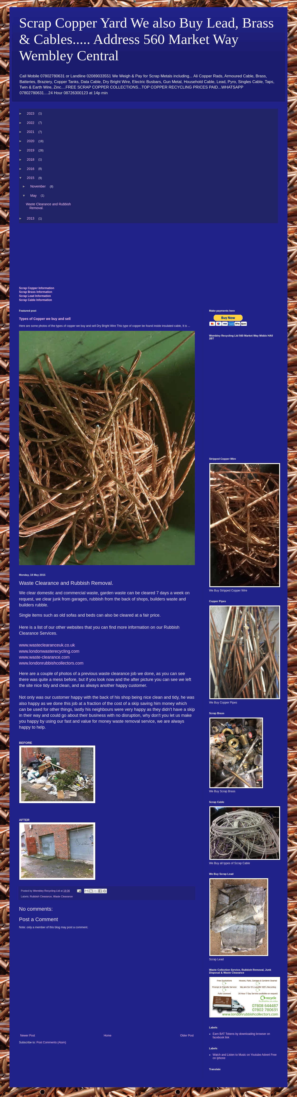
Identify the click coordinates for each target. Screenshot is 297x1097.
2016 (30, 169)
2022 (30, 123)
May (33, 195)
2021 (30, 132)
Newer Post (27, 1035)
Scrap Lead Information (35, 296)
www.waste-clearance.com (44, 657)
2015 (30, 178)
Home (107, 1035)
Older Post (187, 1035)
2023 (30, 113)
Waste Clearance (63, 896)
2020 (30, 141)
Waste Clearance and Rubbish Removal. (48, 206)
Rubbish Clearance (41, 896)
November (38, 186)
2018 (30, 159)
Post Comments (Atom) (51, 1042)
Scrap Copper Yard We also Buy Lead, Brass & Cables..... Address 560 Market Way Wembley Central (146, 39)
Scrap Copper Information (36, 288)
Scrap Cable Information (35, 300)
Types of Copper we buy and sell (45, 319)
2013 (30, 218)
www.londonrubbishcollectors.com (51, 663)
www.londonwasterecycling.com (49, 651)
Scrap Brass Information (35, 292)
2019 (30, 150)
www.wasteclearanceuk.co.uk (47, 645)
